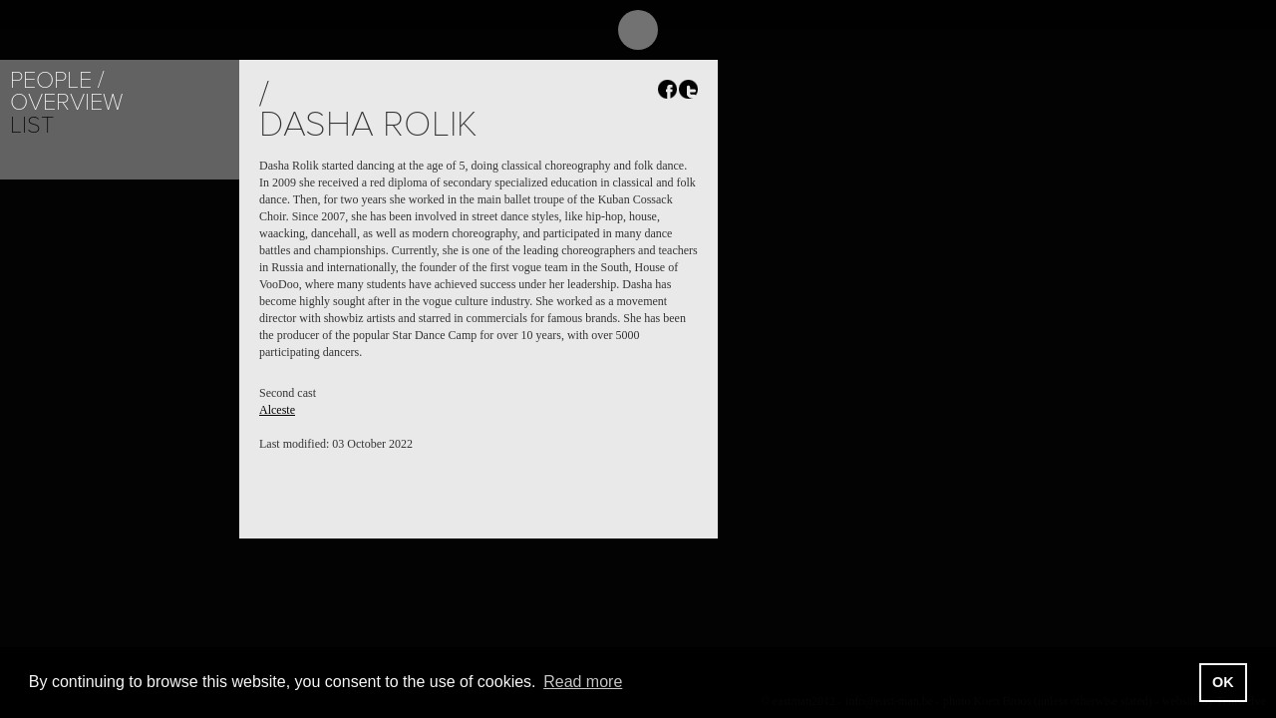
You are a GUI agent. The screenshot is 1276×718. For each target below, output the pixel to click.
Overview (66, 102)
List (32, 125)
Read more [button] (582, 681)
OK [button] (1223, 682)
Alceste (277, 410)
